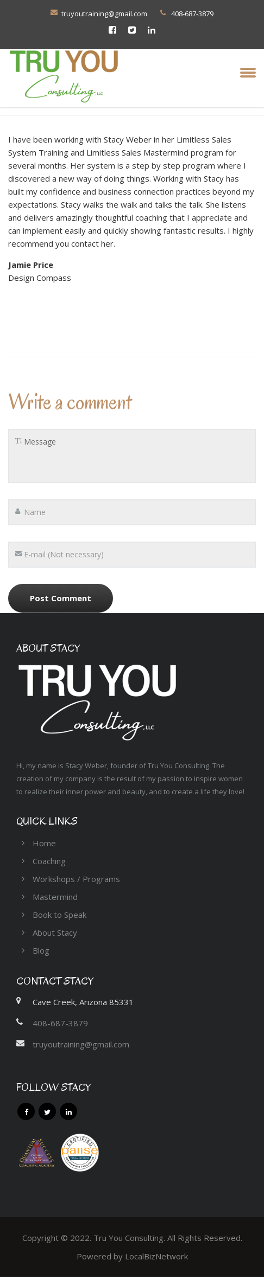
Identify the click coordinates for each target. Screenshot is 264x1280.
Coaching (49, 861)
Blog (41, 950)
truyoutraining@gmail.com (104, 13)
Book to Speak (59, 914)
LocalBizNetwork (156, 1256)
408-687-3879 (60, 1023)
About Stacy (55, 932)
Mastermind (55, 896)
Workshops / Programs (76, 878)
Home (44, 843)
